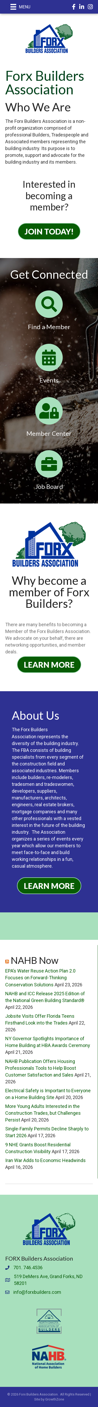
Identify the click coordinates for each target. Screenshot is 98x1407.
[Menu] (20, 6)
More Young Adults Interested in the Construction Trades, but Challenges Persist (43, 1113)
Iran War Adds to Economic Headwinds (45, 1160)
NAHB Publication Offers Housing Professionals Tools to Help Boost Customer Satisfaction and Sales (40, 1068)
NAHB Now (35, 960)
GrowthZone (54, 1399)
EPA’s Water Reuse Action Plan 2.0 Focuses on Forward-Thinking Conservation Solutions (40, 977)
